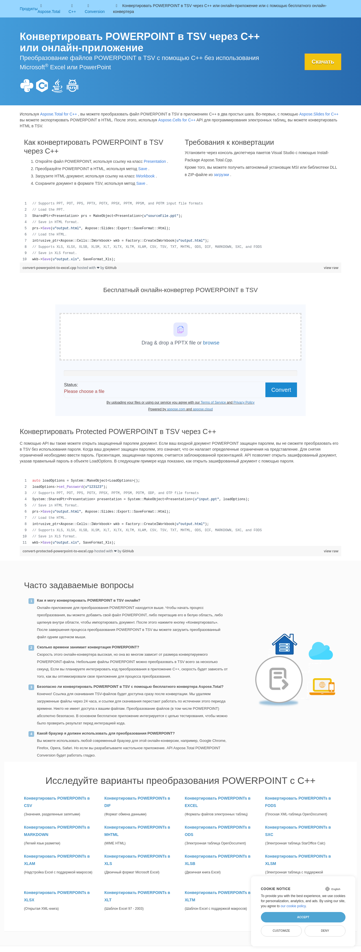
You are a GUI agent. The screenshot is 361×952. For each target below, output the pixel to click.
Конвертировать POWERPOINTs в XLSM (298, 860)
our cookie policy (293, 906)
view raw (331, 267)
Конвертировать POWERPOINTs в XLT (137, 896)
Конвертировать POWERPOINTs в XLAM (57, 860)
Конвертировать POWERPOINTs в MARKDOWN (57, 831)
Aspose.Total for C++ (58, 114)
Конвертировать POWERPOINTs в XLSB (217, 860)
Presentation (155, 161)
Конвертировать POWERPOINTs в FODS (298, 802)
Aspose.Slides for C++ (318, 114)
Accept (303, 917)
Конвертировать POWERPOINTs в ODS (217, 831)
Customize (281, 930)
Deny (325, 930)
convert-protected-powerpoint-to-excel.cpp (58, 551)
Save (142, 168)
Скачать (323, 62)
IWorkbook (145, 176)
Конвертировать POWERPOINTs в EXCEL (217, 802)
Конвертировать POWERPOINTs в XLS (137, 860)
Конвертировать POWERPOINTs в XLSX (57, 896)
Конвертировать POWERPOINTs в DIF (137, 802)
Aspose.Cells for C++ (176, 120)
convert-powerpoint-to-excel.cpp (50, 267)
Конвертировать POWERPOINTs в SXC (298, 831)
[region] (180, 232)
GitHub (110, 267)
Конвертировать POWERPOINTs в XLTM (217, 896)
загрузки (221, 174)
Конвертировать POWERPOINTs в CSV (57, 802)
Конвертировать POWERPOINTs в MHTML (137, 831)
